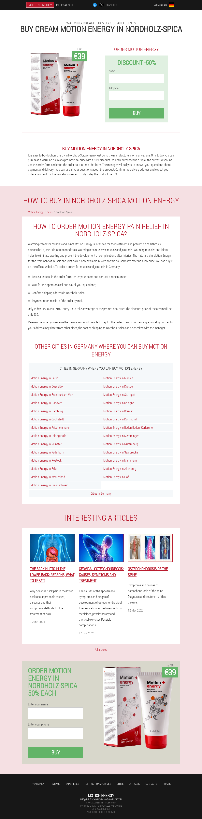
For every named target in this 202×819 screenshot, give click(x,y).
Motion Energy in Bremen (118, 411)
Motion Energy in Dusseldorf (48, 386)
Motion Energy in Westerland (48, 477)
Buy (136, 113)
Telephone (114, 88)
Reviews (55, 784)
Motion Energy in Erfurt (45, 468)
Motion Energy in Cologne (118, 403)
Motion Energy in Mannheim (120, 460)
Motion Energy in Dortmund (120, 419)
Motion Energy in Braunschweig (49, 485)
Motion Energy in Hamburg (47, 411)
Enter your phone (38, 724)
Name (112, 71)
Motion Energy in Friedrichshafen (50, 427)
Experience (72, 784)
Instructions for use (98, 784)
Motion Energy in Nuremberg (120, 444)
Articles (134, 784)
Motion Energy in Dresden (118, 386)
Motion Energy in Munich (118, 378)
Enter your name (38, 704)
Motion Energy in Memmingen (121, 436)
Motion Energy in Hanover (46, 403)
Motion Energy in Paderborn (47, 452)
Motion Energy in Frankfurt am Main (52, 394)
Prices (167, 784)
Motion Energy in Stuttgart (119, 394)
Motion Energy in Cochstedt (47, 419)
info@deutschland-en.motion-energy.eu (101, 799)
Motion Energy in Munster (46, 444)
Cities (120, 784)
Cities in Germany (101, 493)
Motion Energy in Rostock (46, 460)
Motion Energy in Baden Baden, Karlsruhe (128, 427)
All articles (101, 649)
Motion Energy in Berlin (44, 378)
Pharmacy (38, 784)
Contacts (151, 784)
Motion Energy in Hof (116, 477)
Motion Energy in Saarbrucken (121, 452)
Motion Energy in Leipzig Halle (48, 436)
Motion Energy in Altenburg (119, 468)
